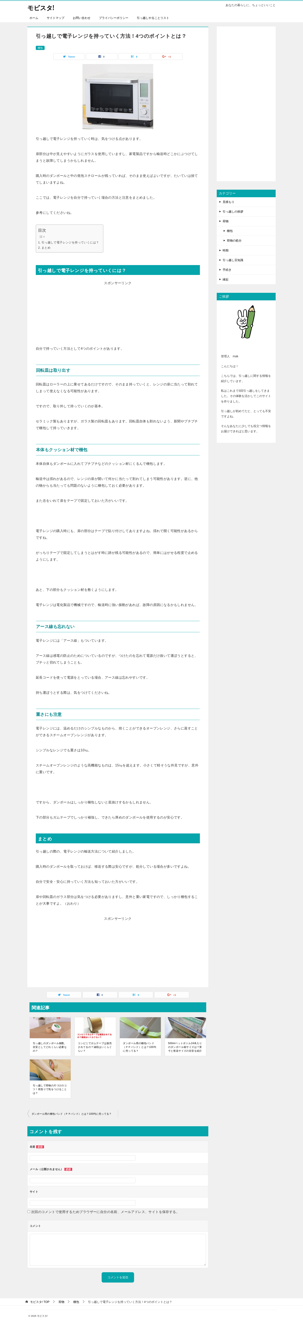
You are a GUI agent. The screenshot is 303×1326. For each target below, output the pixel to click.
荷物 (226, 221)
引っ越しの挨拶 (233, 211)
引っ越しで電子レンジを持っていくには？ (70, 242)
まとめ (45, 247)
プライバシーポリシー (113, 18)
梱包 (40, 47)
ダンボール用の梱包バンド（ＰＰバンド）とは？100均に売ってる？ (139, 1047)
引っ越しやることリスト (153, 18)
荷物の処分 (234, 240)
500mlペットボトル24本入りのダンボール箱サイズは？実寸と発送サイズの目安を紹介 (185, 1047)
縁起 (226, 279)
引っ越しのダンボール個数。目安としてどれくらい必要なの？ (50, 1047)
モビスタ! (41, 7)
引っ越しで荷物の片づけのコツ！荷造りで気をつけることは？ (50, 1089)
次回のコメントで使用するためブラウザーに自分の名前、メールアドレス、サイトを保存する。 (105, 1212)
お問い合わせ (81, 18)
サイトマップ (55, 18)
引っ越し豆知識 (233, 260)
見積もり (228, 202)
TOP (39, 1302)
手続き (227, 269)
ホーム (33, 18)
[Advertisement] (118, 315)
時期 (226, 250)
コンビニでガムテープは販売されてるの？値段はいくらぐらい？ (95, 1047)
